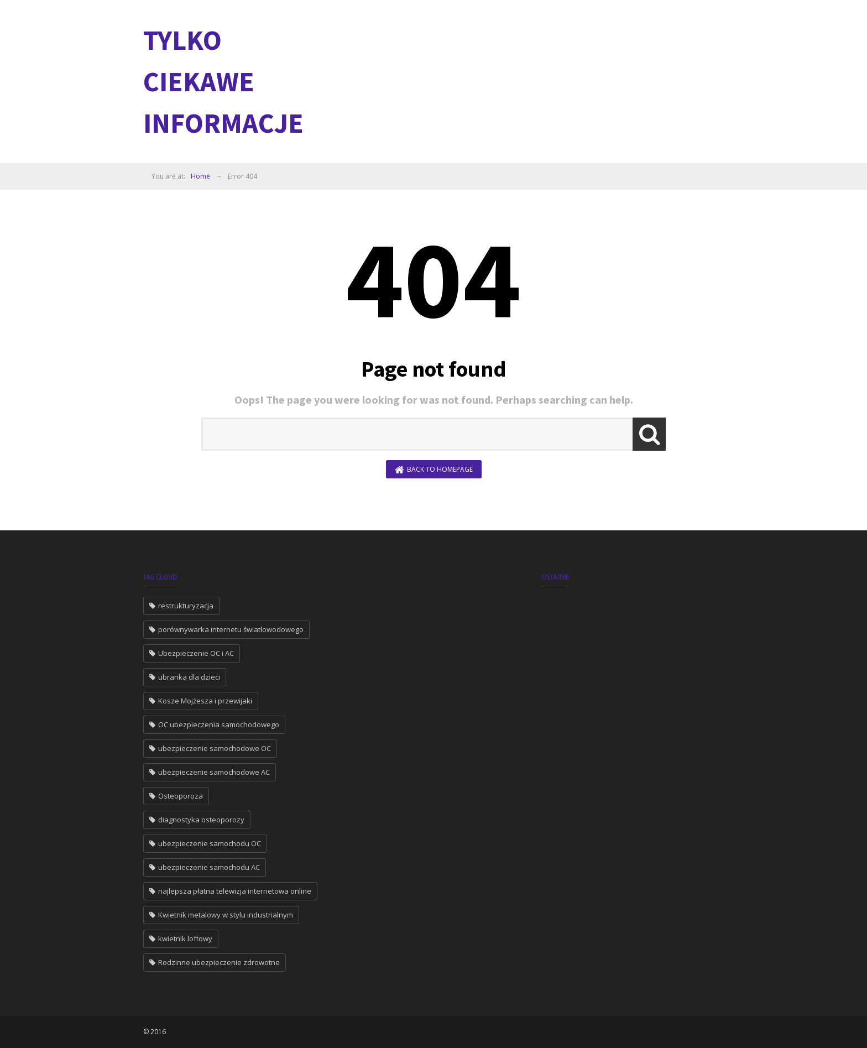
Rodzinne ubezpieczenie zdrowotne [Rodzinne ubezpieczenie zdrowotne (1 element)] (219, 962)
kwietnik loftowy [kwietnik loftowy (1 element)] (185, 938)
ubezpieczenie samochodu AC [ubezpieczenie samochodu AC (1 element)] (209, 867)
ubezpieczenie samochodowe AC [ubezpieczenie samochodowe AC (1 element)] (214, 772)
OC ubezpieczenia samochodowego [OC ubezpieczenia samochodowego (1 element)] (218, 724)
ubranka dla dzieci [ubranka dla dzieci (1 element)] (189, 677)
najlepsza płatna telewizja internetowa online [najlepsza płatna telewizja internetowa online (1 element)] (234, 891)
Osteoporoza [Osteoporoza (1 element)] (180, 796)
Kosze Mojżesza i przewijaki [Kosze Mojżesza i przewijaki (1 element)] (205, 701)
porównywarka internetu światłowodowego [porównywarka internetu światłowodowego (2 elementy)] (231, 629)
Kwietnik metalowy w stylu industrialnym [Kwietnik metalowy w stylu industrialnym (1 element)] (225, 915)
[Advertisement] (522, 80)
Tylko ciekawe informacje (223, 81)
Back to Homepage (434, 470)
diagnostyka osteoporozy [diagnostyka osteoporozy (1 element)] (201, 820)
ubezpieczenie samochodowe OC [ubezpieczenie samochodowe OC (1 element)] (214, 748)
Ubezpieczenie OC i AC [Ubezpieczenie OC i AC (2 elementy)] (196, 653)
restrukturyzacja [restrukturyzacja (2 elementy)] (185, 606)
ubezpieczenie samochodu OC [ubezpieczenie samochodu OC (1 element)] (209, 843)
